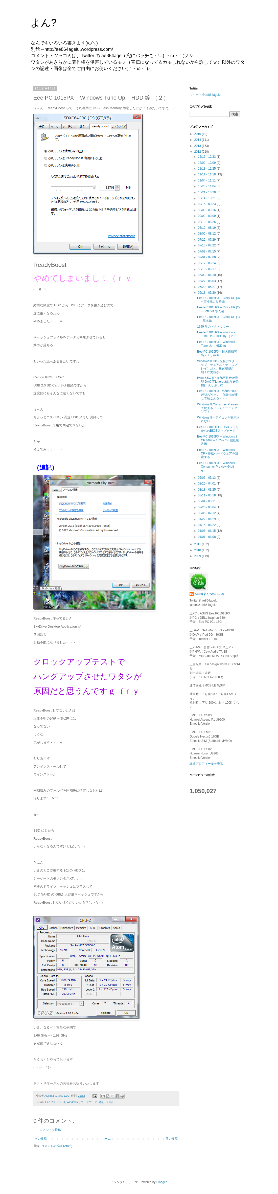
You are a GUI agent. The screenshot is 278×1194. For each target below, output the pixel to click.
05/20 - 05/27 (207, 287)
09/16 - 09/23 (207, 204)
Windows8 (73, 1102)
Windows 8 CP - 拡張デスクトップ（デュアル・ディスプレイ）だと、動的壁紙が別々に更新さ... (217, 366)
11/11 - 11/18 (207, 174)
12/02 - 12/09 (207, 163)
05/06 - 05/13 (207, 477)
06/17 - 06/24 (207, 263)
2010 (198, 550)
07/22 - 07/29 (207, 239)
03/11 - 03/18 (207, 495)
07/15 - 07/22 (207, 245)
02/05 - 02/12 (207, 513)
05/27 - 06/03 (207, 281)
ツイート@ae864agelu (205, 95)
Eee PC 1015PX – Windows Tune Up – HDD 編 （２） (216, 334)
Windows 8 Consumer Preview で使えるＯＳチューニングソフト (217, 408)
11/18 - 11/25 (207, 168)
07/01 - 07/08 (207, 257)
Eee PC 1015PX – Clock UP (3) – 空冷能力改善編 (218, 299)
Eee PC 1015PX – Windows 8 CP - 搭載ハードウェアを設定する (217, 453)
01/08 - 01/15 (207, 531)
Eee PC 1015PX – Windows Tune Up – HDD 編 (216, 343)
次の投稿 (41, 1138)
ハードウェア (89, 1102)
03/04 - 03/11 (207, 501)
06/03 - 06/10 (207, 275)
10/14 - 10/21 (207, 198)
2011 (198, 544)
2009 (198, 556)
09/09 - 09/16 (207, 210)
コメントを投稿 (50, 1130)
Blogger (161, 1182)
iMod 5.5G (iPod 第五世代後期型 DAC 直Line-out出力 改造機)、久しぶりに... (218, 381)
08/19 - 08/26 (207, 222)
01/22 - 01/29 (207, 519)
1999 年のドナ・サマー (213, 326)
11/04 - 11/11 (207, 180)
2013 (198, 146)
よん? (43, 22)
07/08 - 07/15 (207, 251)
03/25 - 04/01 (207, 483)
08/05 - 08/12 (207, 233)
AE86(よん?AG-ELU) (209, 594)
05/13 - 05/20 (207, 292)
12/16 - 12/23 (207, 156)
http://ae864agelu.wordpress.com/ (78, 49)
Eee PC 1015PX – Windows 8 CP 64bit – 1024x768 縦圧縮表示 (218, 440)
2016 (198, 134)
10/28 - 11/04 (207, 186)
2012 (198, 151)
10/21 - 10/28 (207, 192)
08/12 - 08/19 (207, 227)
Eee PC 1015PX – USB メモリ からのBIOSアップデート (218, 428)
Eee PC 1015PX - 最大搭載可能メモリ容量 (217, 353)
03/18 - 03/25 (207, 489)
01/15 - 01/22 (207, 525)
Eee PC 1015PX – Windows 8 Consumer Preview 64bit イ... (217, 466)
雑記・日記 (106, 1102)
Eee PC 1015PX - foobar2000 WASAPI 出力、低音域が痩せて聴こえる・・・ (217, 394)
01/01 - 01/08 (207, 537)
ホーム (106, 1138)
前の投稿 (172, 1138)
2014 (198, 140)
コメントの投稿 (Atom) (56, 1146)
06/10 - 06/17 (207, 269)
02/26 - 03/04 (207, 507)
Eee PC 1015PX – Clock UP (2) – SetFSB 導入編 (218, 309)
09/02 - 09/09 (207, 216)
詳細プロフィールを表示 (206, 763)
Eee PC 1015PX (55, 1102)
